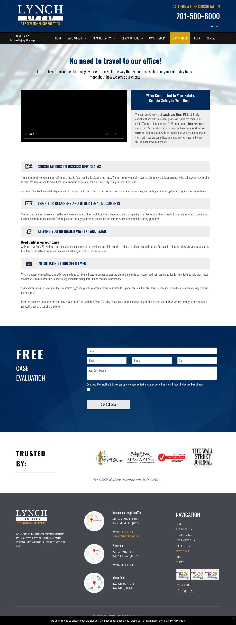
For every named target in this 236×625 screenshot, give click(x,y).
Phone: (115, 532)
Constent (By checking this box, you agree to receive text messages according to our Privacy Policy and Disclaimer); (145, 384)
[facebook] (178, 592)
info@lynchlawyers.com (128, 536)
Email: (115, 536)
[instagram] (191, 592)
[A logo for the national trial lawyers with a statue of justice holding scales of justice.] (110, 457)
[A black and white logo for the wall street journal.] (202, 457)
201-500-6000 (126, 532)
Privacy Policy (138, 615)
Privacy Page (177, 620)
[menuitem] (59, 38)
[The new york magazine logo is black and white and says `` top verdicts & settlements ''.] (141, 457)
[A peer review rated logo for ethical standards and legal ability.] (172, 457)
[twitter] (184, 592)
